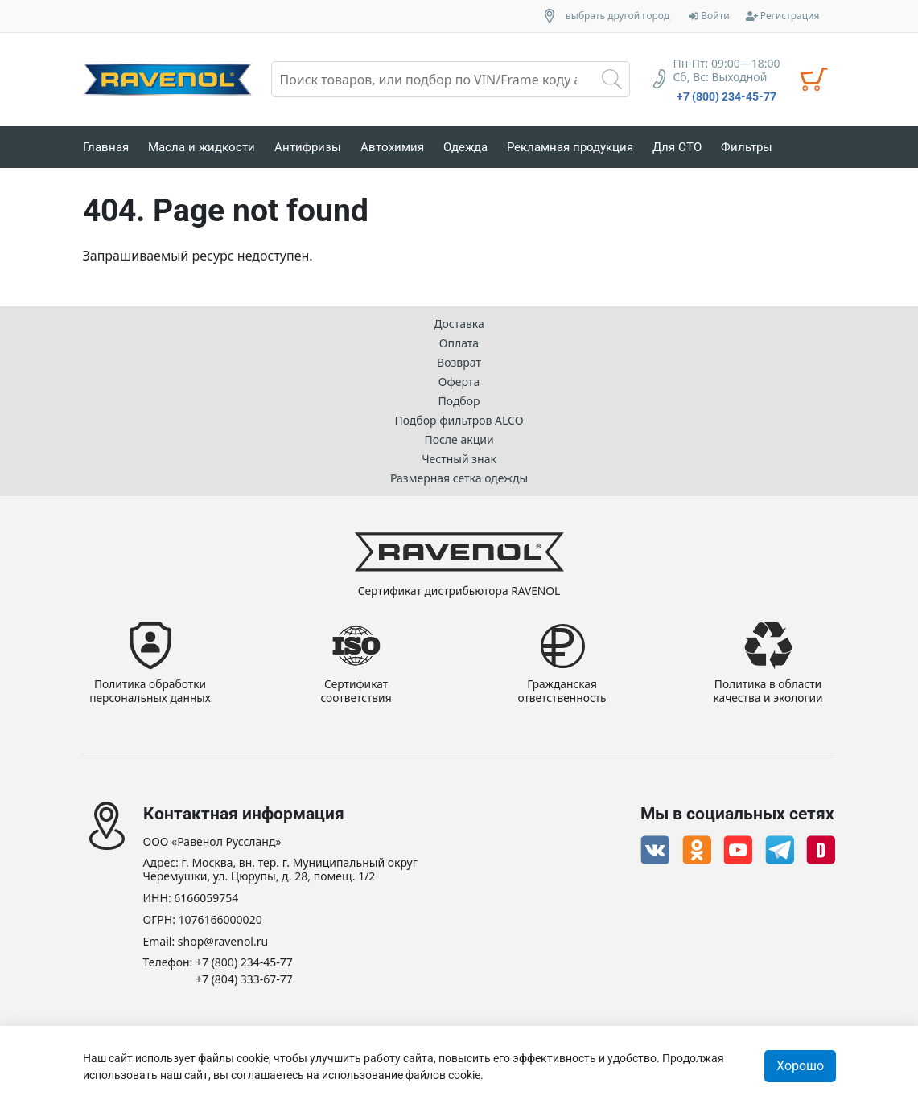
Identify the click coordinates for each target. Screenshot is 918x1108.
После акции (458, 438)
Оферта (459, 380)
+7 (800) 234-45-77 (726, 96)
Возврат (459, 361)
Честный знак (459, 458)
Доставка (459, 322)
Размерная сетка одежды (459, 477)
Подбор (459, 400)
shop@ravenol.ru (223, 942)
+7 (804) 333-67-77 (244, 980)
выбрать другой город (617, 16)
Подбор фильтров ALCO (458, 419)
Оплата (459, 342)
